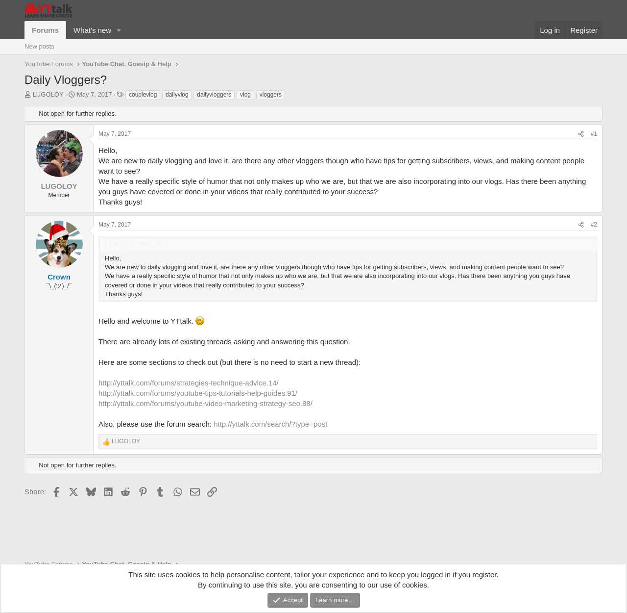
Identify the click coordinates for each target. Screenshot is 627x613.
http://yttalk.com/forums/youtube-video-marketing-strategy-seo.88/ (205, 403)
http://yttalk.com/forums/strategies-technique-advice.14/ (188, 383)
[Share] (581, 134)
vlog (245, 94)
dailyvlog (177, 94)
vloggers (271, 94)
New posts (39, 46)
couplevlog (143, 94)
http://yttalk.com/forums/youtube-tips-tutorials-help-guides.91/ (197, 393)
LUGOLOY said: (128, 243)
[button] (119, 30)
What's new (92, 30)
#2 (594, 224)
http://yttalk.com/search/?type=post (270, 424)
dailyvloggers (214, 94)
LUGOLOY (48, 94)
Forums (45, 30)
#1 (594, 133)
